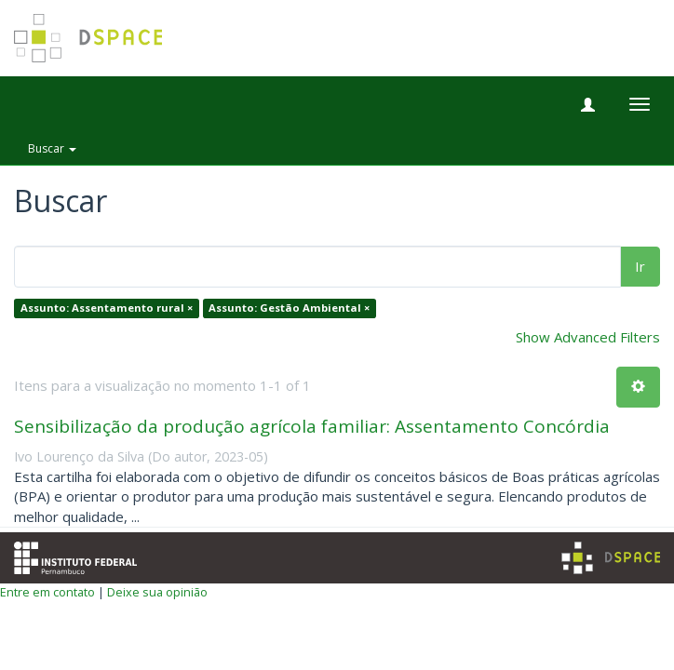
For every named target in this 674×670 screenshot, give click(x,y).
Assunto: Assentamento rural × (106, 308)
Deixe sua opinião (157, 591)
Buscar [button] (52, 148)
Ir (640, 266)
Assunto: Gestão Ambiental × (289, 308)
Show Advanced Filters (588, 337)
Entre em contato (47, 591)
